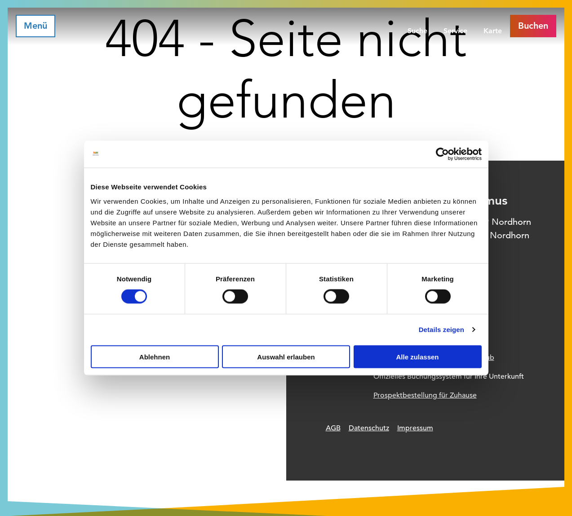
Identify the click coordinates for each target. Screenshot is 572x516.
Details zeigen (441, 329)
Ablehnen (154, 356)
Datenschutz (369, 428)
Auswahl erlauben (286, 356)
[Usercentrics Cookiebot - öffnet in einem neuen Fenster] (442, 154)
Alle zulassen (417, 356)
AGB (333, 428)
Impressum (415, 428)
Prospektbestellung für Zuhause (425, 395)
